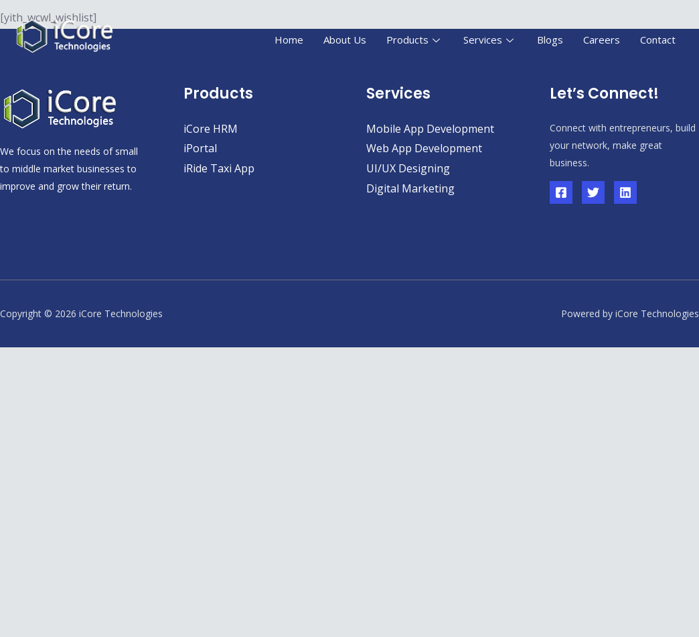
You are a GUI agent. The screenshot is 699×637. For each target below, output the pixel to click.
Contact (658, 39)
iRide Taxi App (218, 168)
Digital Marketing (410, 188)
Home (289, 39)
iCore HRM (210, 128)
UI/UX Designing (408, 168)
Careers (601, 39)
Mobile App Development (430, 128)
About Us (344, 39)
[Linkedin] (625, 192)
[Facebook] (561, 192)
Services (490, 39)
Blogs (550, 39)
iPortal (200, 148)
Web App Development (424, 148)
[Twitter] (593, 192)
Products (414, 39)
